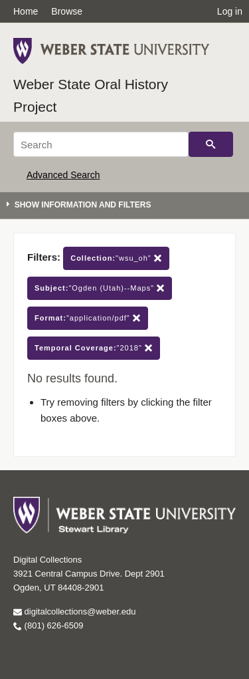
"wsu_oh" (116, 258)
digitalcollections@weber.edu (74, 611)
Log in (229, 11)
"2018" (94, 348)
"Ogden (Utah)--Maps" (100, 288)
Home (25, 11)
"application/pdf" (88, 318)
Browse (66, 11)
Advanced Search (63, 175)
